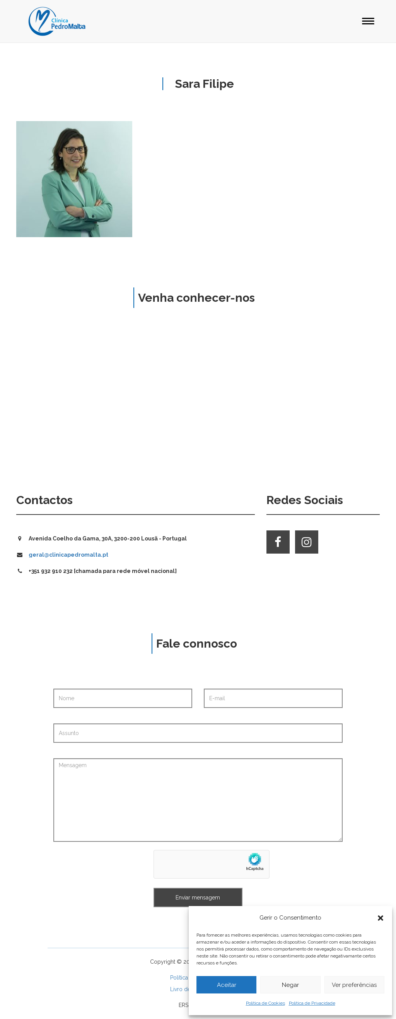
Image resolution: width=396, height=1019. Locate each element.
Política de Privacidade (312, 1003)
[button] (380, 918)
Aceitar (226, 984)
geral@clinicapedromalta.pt (68, 555)
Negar (290, 984)
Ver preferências (354, 984)
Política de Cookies (265, 1003)
